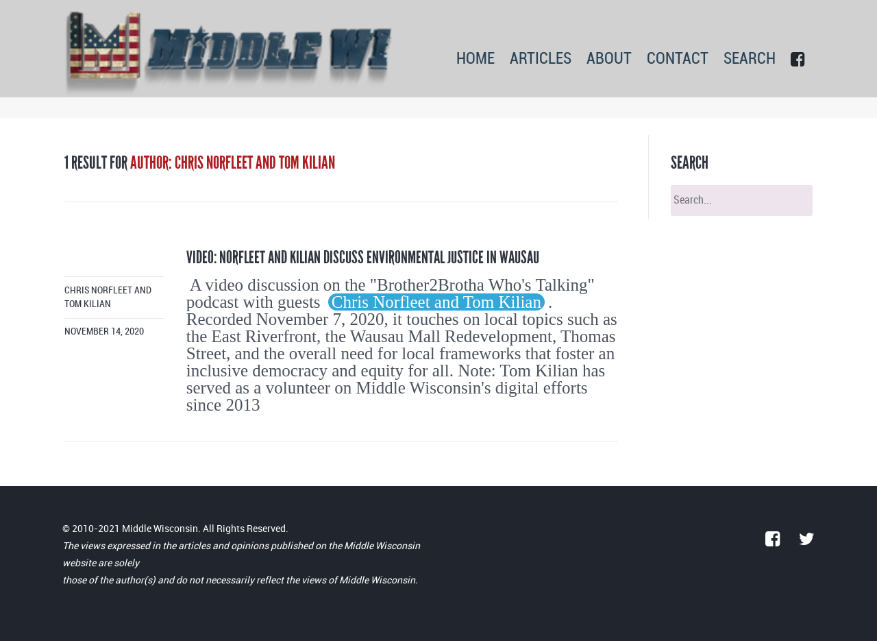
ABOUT (609, 59)
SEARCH (750, 59)
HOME (475, 59)
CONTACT (677, 59)
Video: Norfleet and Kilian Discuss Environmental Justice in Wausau (362, 257)
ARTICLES (540, 59)
